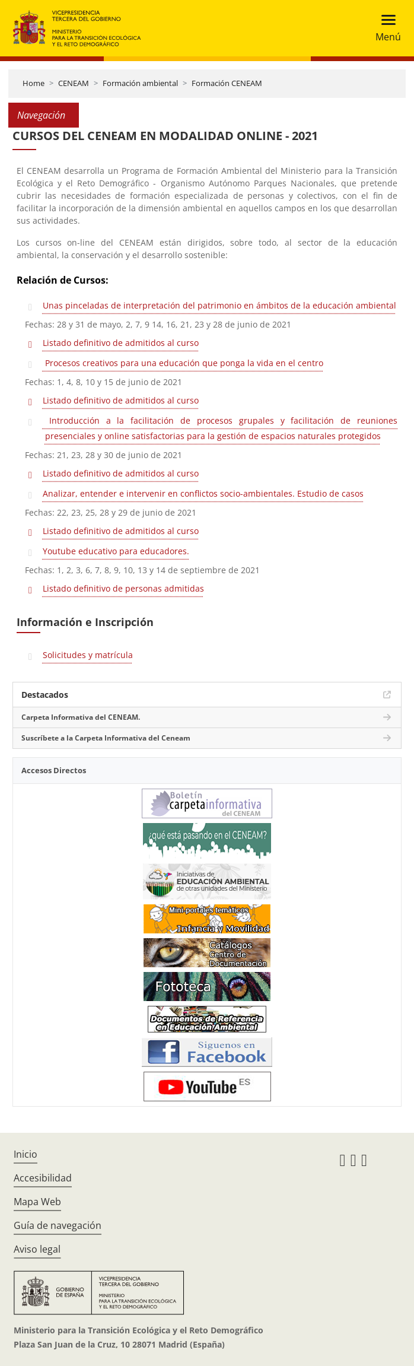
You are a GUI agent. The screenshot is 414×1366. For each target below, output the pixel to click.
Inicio (25, 1154)
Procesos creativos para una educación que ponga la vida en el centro (183, 362)
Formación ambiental (140, 83)
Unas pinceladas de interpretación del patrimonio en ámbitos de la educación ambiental (219, 305)
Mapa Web (37, 1201)
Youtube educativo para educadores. (116, 551)
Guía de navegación (57, 1225)
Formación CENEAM (227, 83)
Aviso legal (37, 1249)
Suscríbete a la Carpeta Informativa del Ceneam (105, 738)
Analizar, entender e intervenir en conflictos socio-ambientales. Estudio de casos (203, 493)
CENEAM (73, 83)
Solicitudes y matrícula (88, 654)
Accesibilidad (43, 1177)
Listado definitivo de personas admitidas (123, 588)
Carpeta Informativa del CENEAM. (80, 717)
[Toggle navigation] (385, 28)
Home (33, 83)
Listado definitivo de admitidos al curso (121, 342)
